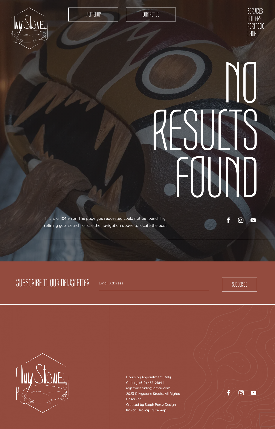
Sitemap (159, 410)
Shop (252, 34)
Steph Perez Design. (160, 404)
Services (255, 11)
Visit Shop (93, 14)
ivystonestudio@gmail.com (148, 388)
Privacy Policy (137, 410)
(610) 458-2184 (150, 382)
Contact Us (150, 14)
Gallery (254, 19)
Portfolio (256, 26)
